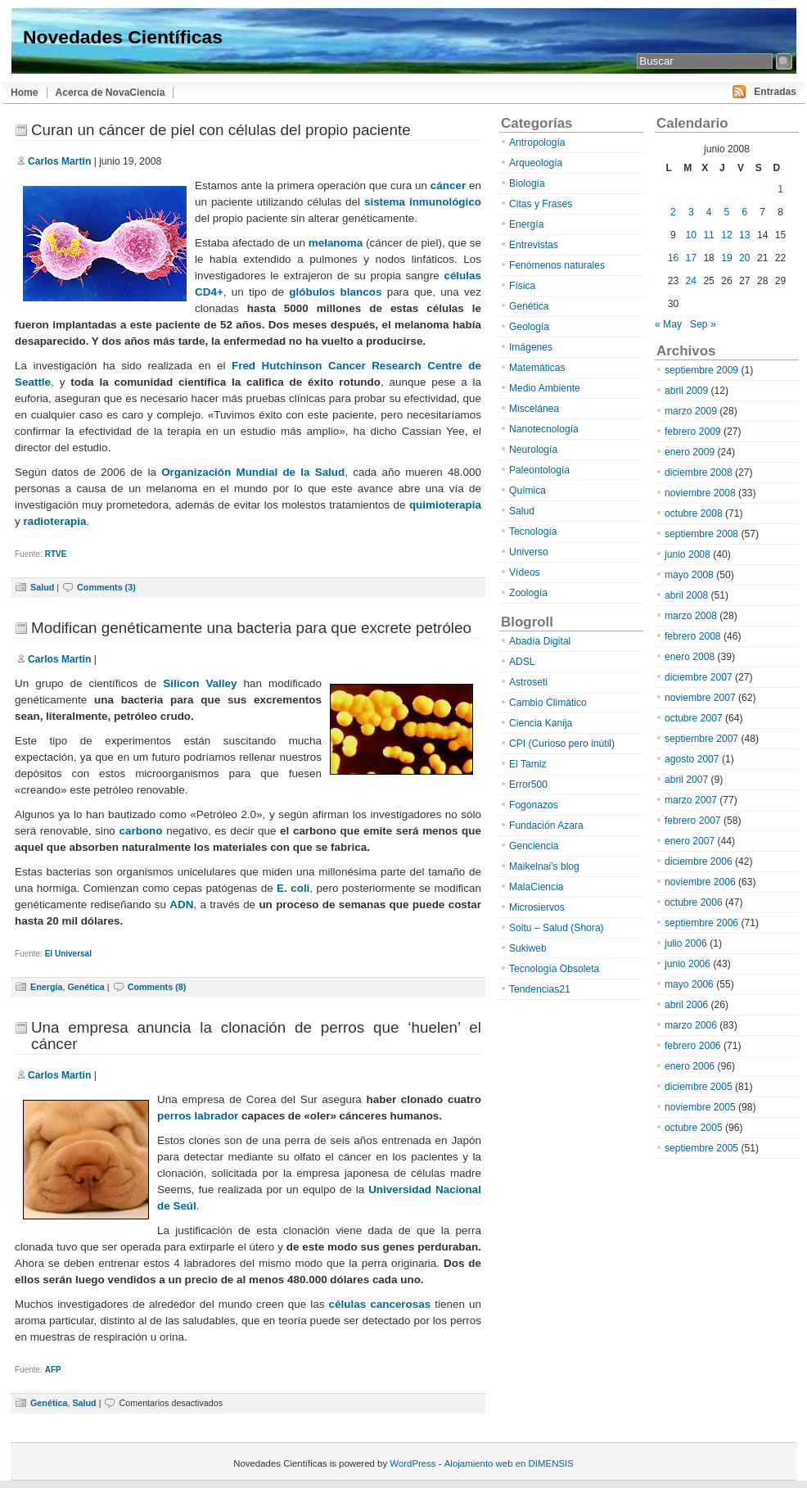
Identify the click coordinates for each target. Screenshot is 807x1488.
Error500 (528, 784)
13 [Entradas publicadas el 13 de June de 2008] (744, 235)
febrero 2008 (693, 636)
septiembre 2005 (701, 1148)
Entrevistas (533, 245)
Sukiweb (528, 948)
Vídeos (524, 572)
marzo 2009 (691, 411)
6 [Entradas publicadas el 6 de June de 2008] (744, 212)
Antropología (537, 142)
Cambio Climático (548, 702)
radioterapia (54, 521)
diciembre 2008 (699, 472)
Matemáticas (537, 367)
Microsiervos (537, 907)
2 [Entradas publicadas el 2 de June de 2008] (673, 212)
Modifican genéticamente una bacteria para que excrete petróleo (251, 627)
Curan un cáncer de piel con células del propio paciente (221, 129)
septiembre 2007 (701, 738)
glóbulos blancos (335, 292)
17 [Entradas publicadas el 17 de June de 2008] (691, 258)
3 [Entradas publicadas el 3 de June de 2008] (691, 212)
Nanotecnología (544, 429)
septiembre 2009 (701, 370)
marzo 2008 (691, 616)
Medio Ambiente (544, 388)
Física (522, 286)
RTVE (56, 554)
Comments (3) (106, 587)
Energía (46, 987)
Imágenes (530, 347)
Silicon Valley (200, 683)
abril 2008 (686, 595)
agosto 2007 (692, 759)
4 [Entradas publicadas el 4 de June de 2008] (709, 212)
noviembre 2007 (700, 697)
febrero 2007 (693, 820)
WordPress (412, 1463)
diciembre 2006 (699, 861)
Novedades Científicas (123, 36)
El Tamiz (527, 764)
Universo (528, 552)
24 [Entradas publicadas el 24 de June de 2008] (691, 281)
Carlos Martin (59, 161)
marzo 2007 (691, 800)
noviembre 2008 (700, 493)
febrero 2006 (693, 1046)
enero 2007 (690, 841)
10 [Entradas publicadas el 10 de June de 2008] (691, 235)
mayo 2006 (689, 984)
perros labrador (197, 1116)
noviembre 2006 (700, 882)
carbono (143, 831)
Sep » (703, 324)
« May (668, 324)
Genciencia (534, 846)
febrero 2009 (693, 431)
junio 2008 (687, 554)
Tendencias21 (539, 989)
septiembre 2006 (701, 923)
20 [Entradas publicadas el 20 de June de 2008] (744, 258)
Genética (85, 987)
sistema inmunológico (422, 202)
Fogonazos (533, 805)
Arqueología (535, 163)
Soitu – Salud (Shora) (556, 928)
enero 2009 (690, 452)
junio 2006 (687, 964)
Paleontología (539, 470)
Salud (42, 587)
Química (527, 490)
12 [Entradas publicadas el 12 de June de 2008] (726, 235)
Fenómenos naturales (557, 265)
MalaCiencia (536, 887)
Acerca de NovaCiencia (110, 92)
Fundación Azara (546, 825)
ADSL (522, 661)
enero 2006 (690, 1066)
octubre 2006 (694, 902)
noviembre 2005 (700, 1107)
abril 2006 (686, 1005)
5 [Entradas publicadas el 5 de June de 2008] (727, 212)
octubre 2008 (694, 513)
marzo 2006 (691, 1025)
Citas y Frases (540, 204)
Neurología (533, 449)
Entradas (775, 91)
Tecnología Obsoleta (554, 969)
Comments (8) (157, 987)
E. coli (293, 888)
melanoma (336, 243)
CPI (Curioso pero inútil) (562, 743)
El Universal (68, 953)
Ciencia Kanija (540, 723)
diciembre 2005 (699, 1086)
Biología (527, 183)
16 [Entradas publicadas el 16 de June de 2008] (673, 258)
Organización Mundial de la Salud (253, 472)
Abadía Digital (539, 641)
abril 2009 (686, 390)
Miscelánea (534, 408)
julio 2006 (686, 943)
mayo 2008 (689, 575)
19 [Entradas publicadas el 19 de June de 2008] (726, 258)
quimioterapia (445, 505)
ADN (181, 904)
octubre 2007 (694, 718)
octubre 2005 (694, 1127)
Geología (529, 326)
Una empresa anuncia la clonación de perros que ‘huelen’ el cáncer (256, 1035)
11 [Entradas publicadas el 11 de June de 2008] (708, 235)
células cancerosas (380, 1304)
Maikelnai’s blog (544, 866)
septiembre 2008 (701, 534)
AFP (53, 1369)
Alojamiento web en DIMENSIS (509, 1463)
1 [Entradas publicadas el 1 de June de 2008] (780, 189)
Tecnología (533, 531)
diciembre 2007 (699, 677)
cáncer (448, 185)
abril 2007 (686, 779)
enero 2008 (690, 657)
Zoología (528, 593)
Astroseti (528, 682)
